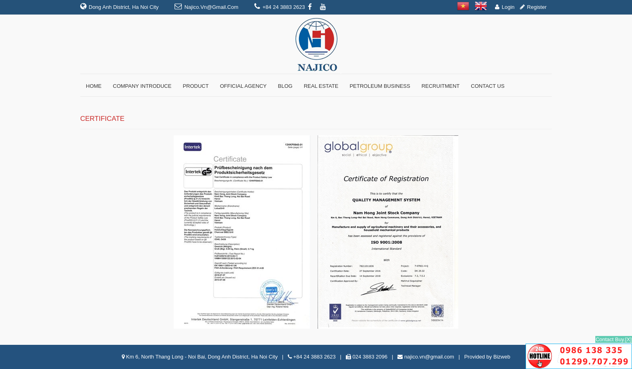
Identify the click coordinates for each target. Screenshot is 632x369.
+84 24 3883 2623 (314, 357)
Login (508, 7)
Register (537, 7)
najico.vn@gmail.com (211, 7)
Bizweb (501, 357)
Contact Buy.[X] (614, 339)
